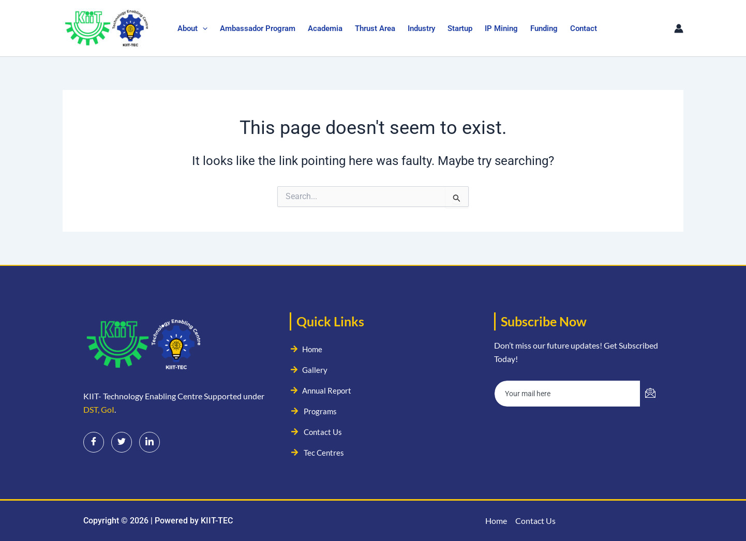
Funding (544, 28)
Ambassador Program (257, 28)
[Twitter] (121, 442)
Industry (421, 28)
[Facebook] (93, 442)
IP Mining (501, 28)
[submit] (650, 394)
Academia (325, 28)
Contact (583, 28)
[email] (567, 393)
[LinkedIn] (149, 442)
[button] (202, 28)
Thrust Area (375, 28)
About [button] (192, 28)
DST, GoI (98, 409)
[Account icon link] (678, 28)
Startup (459, 28)
